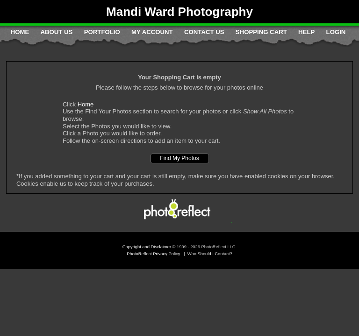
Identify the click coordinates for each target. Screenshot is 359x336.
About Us (57, 31)
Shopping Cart (261, 31)
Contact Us (204, 31)
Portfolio (102, 31)
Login (336, 31)
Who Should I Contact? (209, 254)
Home (20, 31)
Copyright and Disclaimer (147, 247)
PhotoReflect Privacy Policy (154, 254)
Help (306, 31)
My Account (152, 31)
